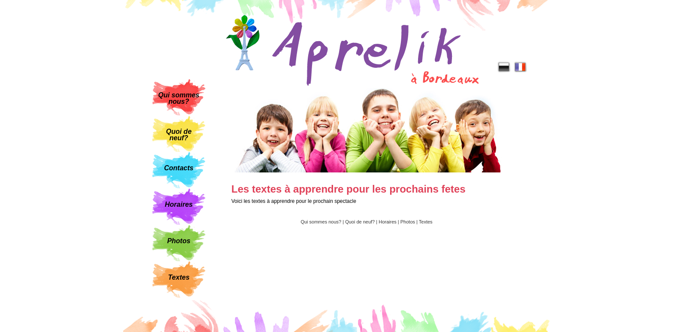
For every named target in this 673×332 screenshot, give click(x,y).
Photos (178, 240)
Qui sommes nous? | (322, 221)
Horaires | (389, 221)
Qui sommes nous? (178, 98)
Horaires (179, 204)
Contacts (178, 168)
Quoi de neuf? (179, 135)
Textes (178, 277)
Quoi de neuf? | (362, 221)
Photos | (409, 221)
